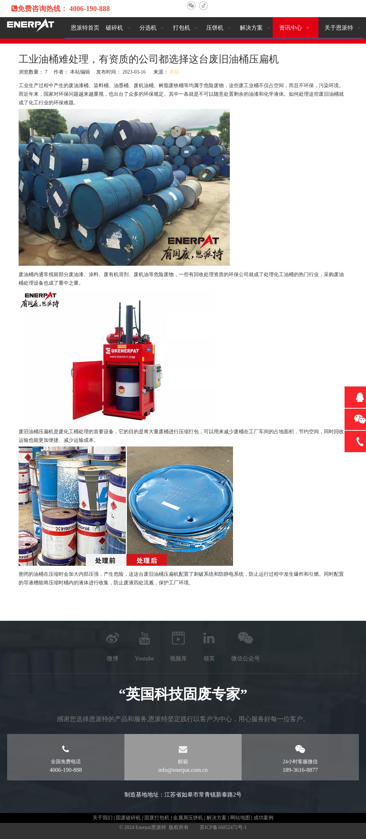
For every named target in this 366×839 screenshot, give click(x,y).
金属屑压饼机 (188, 817)
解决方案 (217, 817)
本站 (174, 72)
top (351, 808)
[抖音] (203, 5)
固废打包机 (156, 817)
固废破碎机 (128, 817)
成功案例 (263, 817)
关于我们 (103, 817)
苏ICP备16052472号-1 (223, 827)
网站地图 (240, 817)
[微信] (191, 5)
